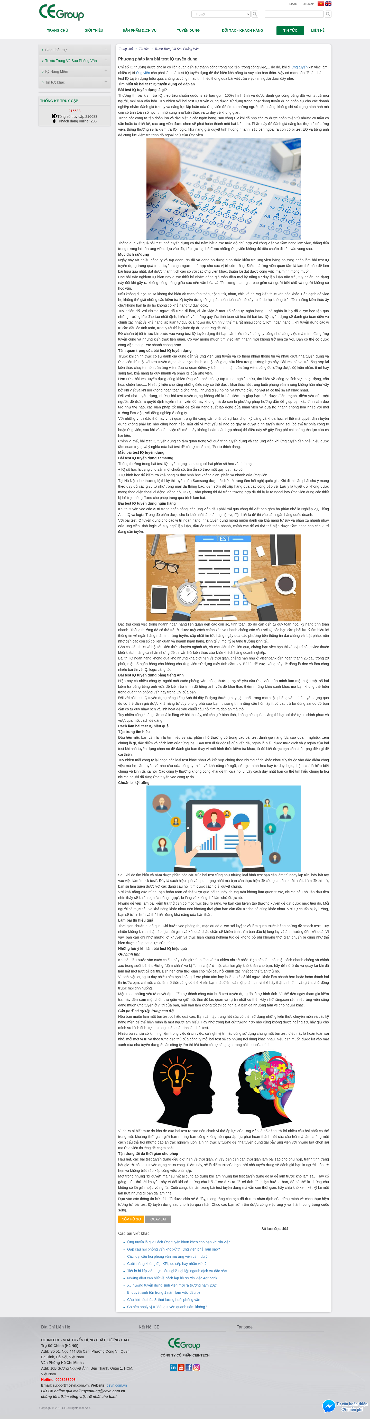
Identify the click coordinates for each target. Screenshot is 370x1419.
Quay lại (158, 1219)
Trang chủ (126, 49)
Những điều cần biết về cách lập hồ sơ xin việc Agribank (172, 1278)
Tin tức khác (55, 82)
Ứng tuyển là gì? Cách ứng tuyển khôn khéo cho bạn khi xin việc (178, 1242)
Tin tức (143, 49)
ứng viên (143, 73)
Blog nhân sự (56, 50)
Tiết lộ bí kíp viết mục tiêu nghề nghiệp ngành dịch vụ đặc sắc (177, 1271)
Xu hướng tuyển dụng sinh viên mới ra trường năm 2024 (172, 1285)
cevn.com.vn (117, 1385)
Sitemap (308, 4)
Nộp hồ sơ (131, 1219)
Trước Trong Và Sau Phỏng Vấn (71, 61)
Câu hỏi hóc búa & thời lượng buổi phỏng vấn (163, 1300)
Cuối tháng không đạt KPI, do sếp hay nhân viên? (167, 1264)
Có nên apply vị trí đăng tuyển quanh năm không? (167, 1307)
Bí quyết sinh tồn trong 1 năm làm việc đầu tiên (164, 1292)
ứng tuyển (299, 67)
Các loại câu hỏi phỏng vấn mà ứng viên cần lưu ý (167, 1256)
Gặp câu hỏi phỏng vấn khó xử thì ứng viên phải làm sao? (173, 1249)
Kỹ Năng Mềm (56, 71)
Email (293, 4)
